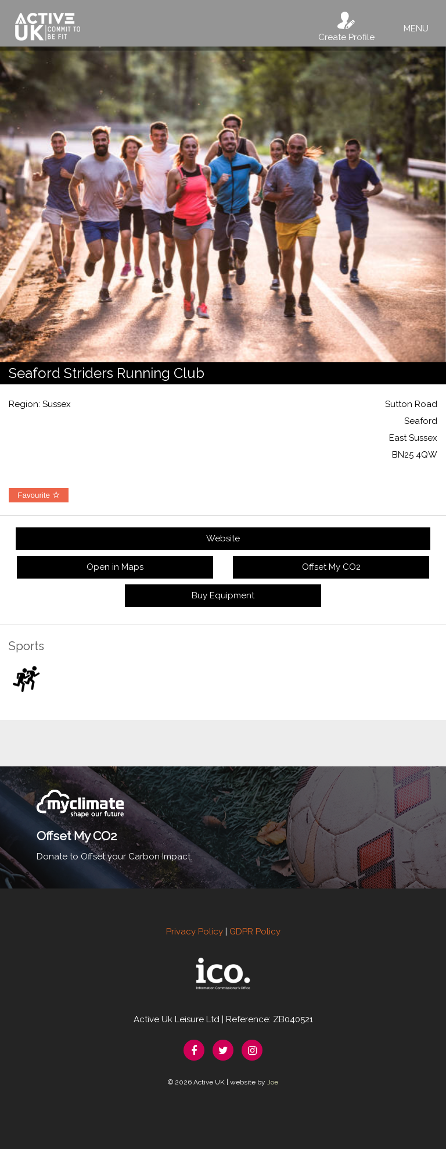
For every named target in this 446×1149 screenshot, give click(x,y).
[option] (223, 204)
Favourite (38, 495)
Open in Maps (115, 567)
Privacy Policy (194, 931)
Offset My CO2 (331, 567)
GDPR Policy (254, 931)
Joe (272, 1082)
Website (223, 538)
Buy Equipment (223, 595)
